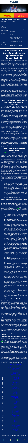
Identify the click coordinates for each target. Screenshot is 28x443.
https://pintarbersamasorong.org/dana (15, 367)
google (17, 208)
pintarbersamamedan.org (15, 364)
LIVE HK (15, 403)
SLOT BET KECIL (15, 401)
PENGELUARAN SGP (15, 396)
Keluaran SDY (15, 429)
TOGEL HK (15, 392)
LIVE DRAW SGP (15, 393)
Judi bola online (8, 65)
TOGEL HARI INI (15, 384)
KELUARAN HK (15, 387)
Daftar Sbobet (4, 152)
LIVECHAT (25, 441)
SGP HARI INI (15, 376)
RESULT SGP (15, 402)
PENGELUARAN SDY (15, 374)
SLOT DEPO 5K (15, 410)
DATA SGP (15, 371)
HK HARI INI (15, 373)
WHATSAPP (17, 441)
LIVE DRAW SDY (15, 378)
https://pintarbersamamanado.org (15, 365)
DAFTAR (7, 16)
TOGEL (15, 379)
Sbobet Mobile (13, 312)
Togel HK (15, 422)
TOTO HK (15, 383)
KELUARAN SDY (15, 368)
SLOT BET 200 (15, 409)
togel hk (15, 416)
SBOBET (2, 106)
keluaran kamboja (15, 412)
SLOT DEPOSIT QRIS (15, 400)
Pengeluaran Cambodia (15, 414)
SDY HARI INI (15, 406)
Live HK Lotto (15, 424)
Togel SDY (15, 426)
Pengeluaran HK (15, 377)
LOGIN (21, 16)
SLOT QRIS (15, 381)
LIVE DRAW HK (15, 382)
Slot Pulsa (15, 430)
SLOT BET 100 (15, 407)
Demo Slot (15, 372)
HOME (3, 441)
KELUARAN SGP (15, 369)
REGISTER (10, 441)
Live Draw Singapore (15, 425)
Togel (15, 428)
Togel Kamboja (15, 415)
